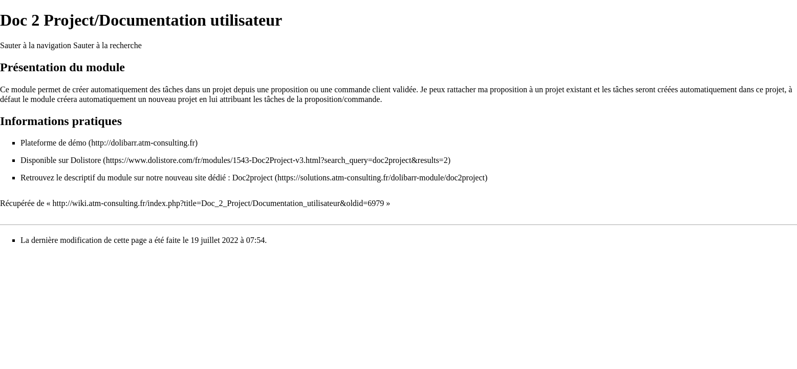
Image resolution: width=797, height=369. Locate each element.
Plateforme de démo (53, 142)
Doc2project (252, 177)
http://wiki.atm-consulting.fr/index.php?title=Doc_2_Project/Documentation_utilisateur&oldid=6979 (218, 203)
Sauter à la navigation (35, 45)
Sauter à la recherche (107, 45)
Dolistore (86, 160)
